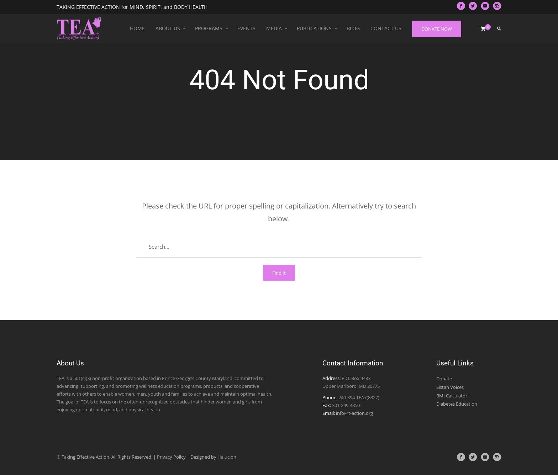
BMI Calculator (451, 395)
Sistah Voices (450, 387)
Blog (353, 28)
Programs (208, 28)
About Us (168, 28)
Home (137, 28)
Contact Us (385, 28)
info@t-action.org (354, 413)
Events (246, 28)
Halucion (226, 457)
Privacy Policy (171, 457)
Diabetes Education (456, 404)
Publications (314, 28)
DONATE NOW (436, 29)
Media (274, 28)
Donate (444, 378)
